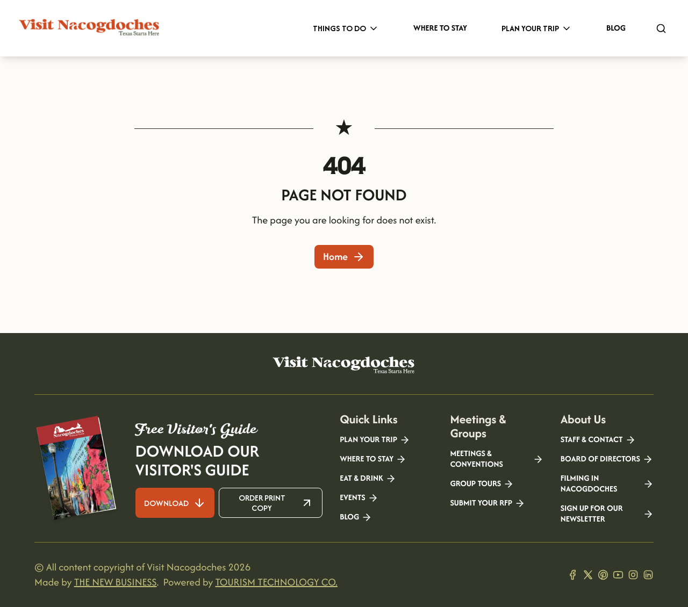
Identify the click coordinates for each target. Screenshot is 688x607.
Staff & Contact (598, 440)
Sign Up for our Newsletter (607, 514)
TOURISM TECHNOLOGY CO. (276, 582)
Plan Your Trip (536, 28)
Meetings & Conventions (496, 459)
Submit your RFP (487, 503)
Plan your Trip (375, 440)
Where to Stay (440, 28)
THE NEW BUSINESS (115, 582)
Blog (616, 28)
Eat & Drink (368, 478)
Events (359, 498)
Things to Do (346, 28)
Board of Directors (607, 459)
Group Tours (482, 484)
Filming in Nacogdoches (607, 484)
